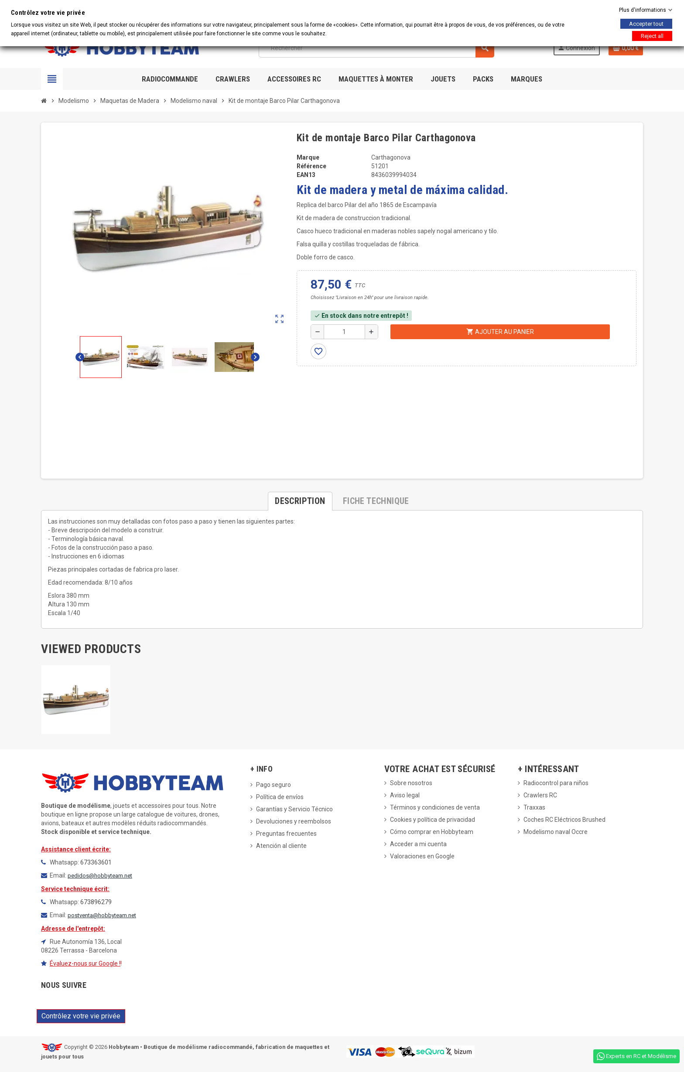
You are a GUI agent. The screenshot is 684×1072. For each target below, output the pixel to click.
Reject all (652, 36)
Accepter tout (646, 23)
